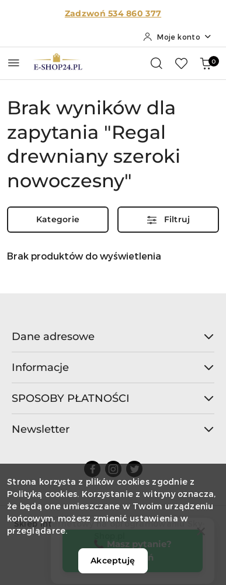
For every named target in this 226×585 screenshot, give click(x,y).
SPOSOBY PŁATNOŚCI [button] (113, 398)
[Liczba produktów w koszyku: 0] (205, 63)
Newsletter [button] (113, 429)
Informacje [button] (113, 367)
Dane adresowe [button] (113, 336)
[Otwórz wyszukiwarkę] (156, 63)
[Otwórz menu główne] (13, 62)
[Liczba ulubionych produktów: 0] (181, 63)
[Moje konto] (177, 37)
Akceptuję (113, 560)
